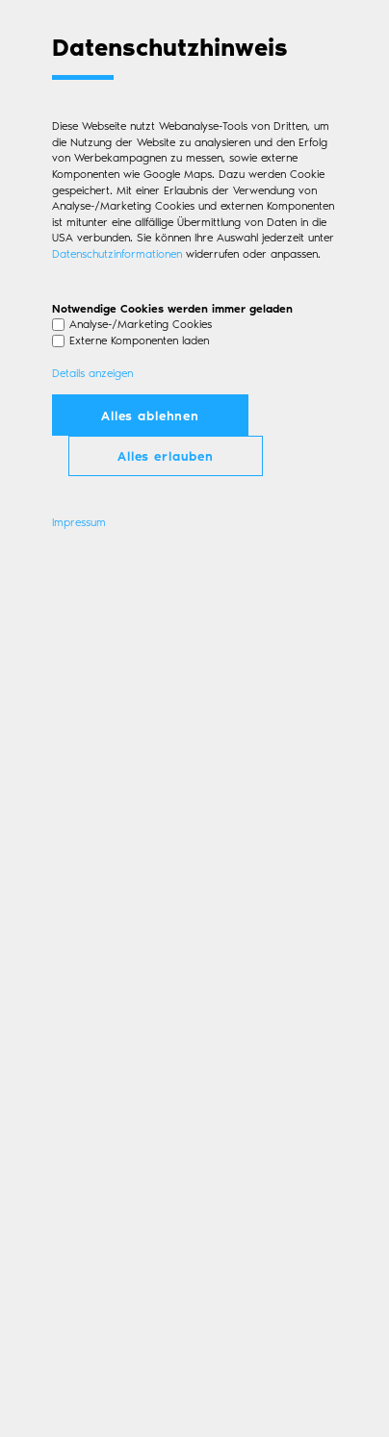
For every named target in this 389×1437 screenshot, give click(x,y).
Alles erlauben (165, 455)
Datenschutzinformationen (117, 253)
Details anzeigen (92, 373)
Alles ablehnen (150, 415)
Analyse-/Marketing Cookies (140, 324)
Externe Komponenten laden (139, 340)
